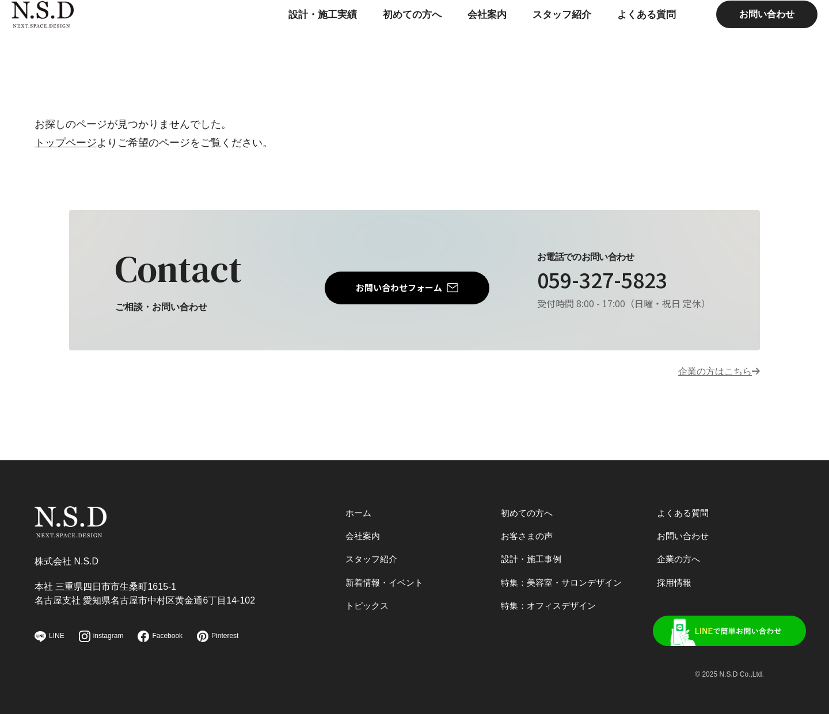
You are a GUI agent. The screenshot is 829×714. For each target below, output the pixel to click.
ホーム (359, 505)
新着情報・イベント (386, 578)
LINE (49, 636)
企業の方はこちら (710, 373)
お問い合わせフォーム (399, 288)
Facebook (160, 636)
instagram (101, 636)
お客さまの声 (528, 529)
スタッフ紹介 (534, 37)
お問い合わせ (743, 37)
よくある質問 (622, 37)
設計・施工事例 (533, 554)
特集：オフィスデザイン (551, 603)
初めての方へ (378, 37)
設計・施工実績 (285, 37)
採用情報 (675, 578)
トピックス (368, 603)
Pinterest (217, 636)
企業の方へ (680, 554)
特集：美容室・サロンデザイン (565, 578)
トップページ (66, 142)
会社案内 (456, 37)
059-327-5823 (612, 281)
